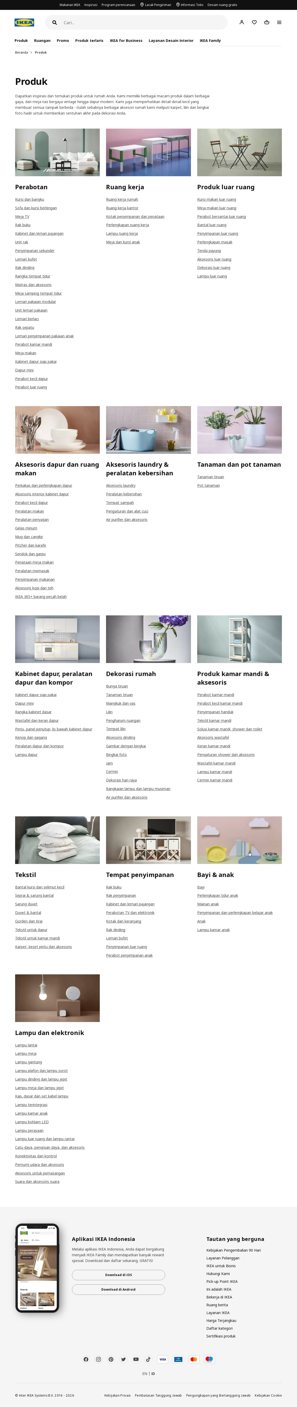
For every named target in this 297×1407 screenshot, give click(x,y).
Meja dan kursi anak (123, 241)
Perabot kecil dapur (31, 378)
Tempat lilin (116, 728)
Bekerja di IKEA (219, 1297)
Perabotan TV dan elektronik (130, 912)
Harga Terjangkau (221, 1320)
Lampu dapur (26, 754)
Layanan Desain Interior (171, 40)
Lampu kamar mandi (214, 771)
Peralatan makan (29, 511)
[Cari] (146, 23)
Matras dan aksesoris (33, 284)
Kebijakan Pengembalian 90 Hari (233, 1250)
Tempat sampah (120, 502)
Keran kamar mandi (213, 745)
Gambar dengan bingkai (126, 745)
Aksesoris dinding (120, 737)
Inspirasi (90, 5)
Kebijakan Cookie (268, 1395)
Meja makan (25, 352)
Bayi (201, 887)
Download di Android (118, 1289)
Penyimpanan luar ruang (217, 233)
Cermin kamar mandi (214, 780)
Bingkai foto (116, 754)
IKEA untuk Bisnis (221, 1265)
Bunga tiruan (117, 686)
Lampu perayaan (29, 1130)
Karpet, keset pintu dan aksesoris (43, 946)
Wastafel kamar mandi (216, 763)
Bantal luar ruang (211, 224)
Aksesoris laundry (120, 485)
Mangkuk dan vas (120, 703)
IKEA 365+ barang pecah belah (41, 596)
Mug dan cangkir (29, 536)
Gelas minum (26, 528)
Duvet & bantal (28, 912)
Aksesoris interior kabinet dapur (42, 493)
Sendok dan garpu (30, 553)
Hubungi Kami (218, 1273)
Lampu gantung (28, 1061)
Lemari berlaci (27, 318)
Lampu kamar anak (213, 929)
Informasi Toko (192, 5)
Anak (201, 921)
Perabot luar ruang (31, 386)
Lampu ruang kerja (122, 233)
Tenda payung (209, 250)
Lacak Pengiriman (158, 5)
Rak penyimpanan (121, 895)
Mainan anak (208, 903)
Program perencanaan (118, 5)
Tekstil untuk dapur (31, 929)
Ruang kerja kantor (122, 207)
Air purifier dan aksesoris (126, 519)
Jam (109, 763)
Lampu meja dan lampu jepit (39, 1087)
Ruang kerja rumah (122, 199)
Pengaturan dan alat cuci (127, 511)
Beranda (21, 52)
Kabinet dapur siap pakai (36, 361)
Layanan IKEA (218, 1312)
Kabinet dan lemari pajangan (39, 233)
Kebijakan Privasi (117, 1395)
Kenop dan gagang (31, 737)
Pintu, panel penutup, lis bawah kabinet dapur (53, 729)
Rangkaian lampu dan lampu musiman (138, 788)
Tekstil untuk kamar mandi (37, 938)
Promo (63, 40)
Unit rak (21, 241)
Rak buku (22, 224)
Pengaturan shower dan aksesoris (226, 754)
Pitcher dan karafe (30, 545)
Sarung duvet (26, 903)
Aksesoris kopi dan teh (34, 587)
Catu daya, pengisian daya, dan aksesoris (50, 1147)
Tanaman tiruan (210, 476)
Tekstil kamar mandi (214, 720)
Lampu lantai (26, 1045)
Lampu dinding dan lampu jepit (41, 1079)
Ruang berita (217, 1304)
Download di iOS (118, 1275)
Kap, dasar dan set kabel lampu (41, 1096)
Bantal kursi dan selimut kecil (39, 887)
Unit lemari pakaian (31, 310)
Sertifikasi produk (221, 1336)
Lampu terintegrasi (31, 1104)
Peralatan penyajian (32, 519)
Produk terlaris (89, 40)
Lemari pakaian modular (35, 301)
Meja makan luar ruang (216, 207)
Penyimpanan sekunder (34, 250)
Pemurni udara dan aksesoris (39, 1164)
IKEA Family (210, 40)
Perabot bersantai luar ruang (221, 216)
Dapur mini (24, 370)
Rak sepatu (24, 327)
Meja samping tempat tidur (38, 293)
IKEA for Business (126, 40)
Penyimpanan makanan (35, 579)
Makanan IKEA (70, 5)
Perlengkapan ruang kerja (127, 224)
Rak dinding (24, 267)
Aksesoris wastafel (213, 737)
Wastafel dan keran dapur (37, 720)
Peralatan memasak (32, 570)
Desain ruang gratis (222, 5)
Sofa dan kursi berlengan (36, 207)
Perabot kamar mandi (33, 344)
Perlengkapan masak (214, 241)
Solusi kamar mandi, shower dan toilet (229, 729)
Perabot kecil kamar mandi (220, 703)
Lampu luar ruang (212, 276)
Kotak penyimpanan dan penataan (135, 216)
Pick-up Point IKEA (222, 1281)
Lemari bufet (26, 259)
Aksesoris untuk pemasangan (40, 1173)
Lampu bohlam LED (32, 1121)
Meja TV (22, 216)
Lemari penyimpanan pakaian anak (44, 335)
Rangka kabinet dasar (33, 711)
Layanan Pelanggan (222, 1257)
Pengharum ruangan (123, 720)
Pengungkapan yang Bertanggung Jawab (218, 1395)
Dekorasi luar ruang (213, 267)
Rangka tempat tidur (32, 276)
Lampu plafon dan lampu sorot (41, 1070)
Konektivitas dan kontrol (36, 1155)
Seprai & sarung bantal (34, 895)
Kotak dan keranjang (123, 921)
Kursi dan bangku (29, 199)
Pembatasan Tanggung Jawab (158, 1395)
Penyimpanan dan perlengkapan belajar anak (235, 912)
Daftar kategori (219, 1328)
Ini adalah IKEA (218, 1289)
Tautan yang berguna (235, 1239)
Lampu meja (25, 1053)
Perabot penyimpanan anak (129, 955)
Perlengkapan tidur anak (217, 895)
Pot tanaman (208, 485)
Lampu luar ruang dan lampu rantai (45, 1138)
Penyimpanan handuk (215, 711)
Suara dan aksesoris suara (37, 1181)
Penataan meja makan (34, 562)
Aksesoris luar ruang (214, 259)
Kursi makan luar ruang (216, 199)
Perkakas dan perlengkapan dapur (43, 485)
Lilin (109, 711)
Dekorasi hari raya (121, 780)
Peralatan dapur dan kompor (39, 745)
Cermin (112, 771)
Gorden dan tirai (28, 921)
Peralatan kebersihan (124, 493)
